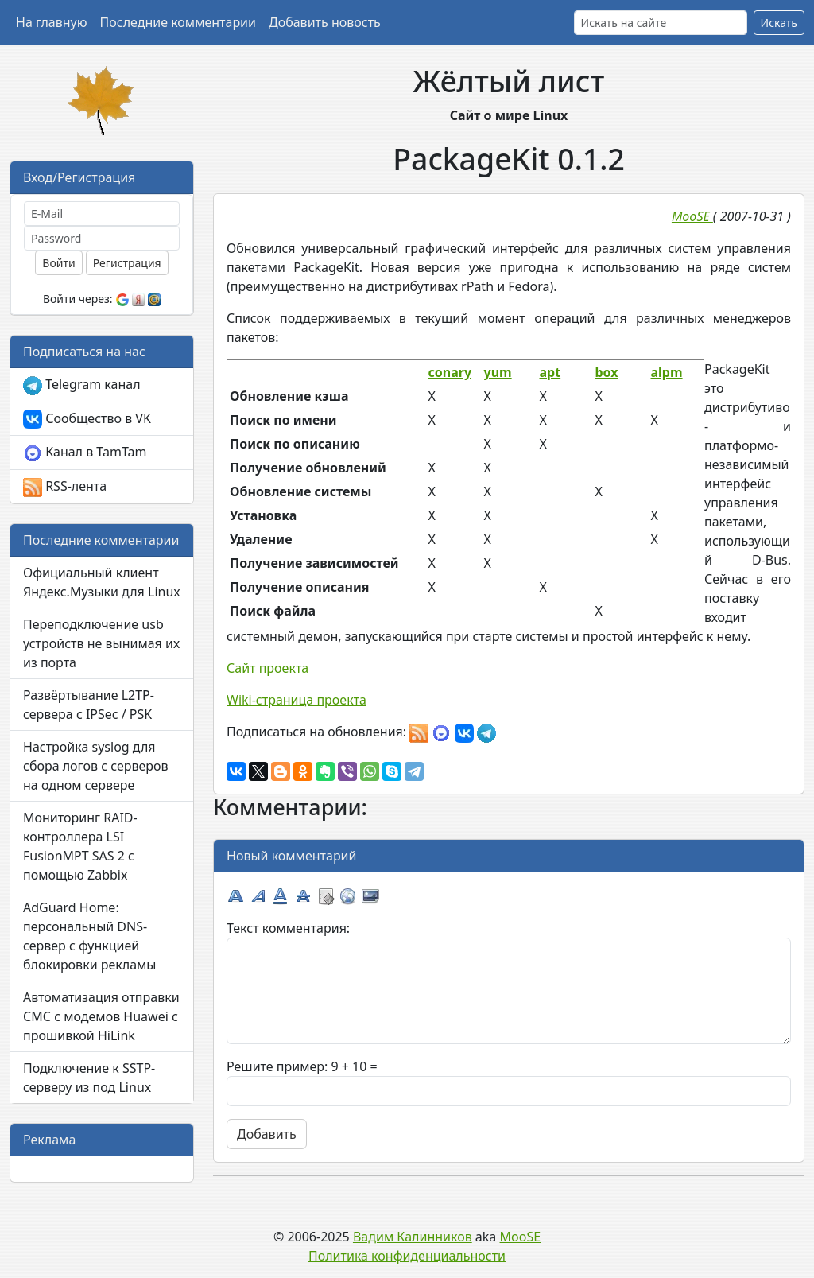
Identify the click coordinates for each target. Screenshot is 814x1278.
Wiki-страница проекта (296, 700)
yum (498, 372)
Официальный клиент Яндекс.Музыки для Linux (101, 582)
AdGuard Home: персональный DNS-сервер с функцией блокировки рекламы (90, 936)
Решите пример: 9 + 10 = (302, 1066)
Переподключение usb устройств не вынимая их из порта (101, 643)
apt (550, 372)
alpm (667, 372)
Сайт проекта (267, 668)
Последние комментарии (178, 22)
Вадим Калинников (412, 1236)
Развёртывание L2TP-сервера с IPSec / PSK (88, 704)
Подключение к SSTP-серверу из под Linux (89, 1077)
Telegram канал (82, 385)
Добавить (267, 1134)
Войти (58, 262)
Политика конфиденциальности (407, 1255)
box (606, 372)
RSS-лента (65, 487)
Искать (779, 22)
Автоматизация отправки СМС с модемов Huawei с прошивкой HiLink (101, 1016)
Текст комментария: (288, 928)
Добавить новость (325, 22)
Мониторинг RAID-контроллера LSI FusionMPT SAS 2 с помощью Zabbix (80, 846)
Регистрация (127, 262)
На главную (51, 22)
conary (450, 372)
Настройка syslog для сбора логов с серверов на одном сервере (96, 766)
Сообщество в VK (87, 419)
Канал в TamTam (84, 453)
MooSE (520, 1236)
